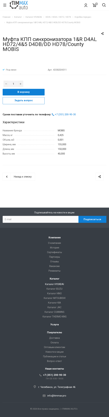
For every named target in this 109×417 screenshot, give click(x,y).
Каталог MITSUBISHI (54, 298)
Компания (55, 237)
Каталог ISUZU (54, 288)
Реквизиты (54, 270)
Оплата (55, 342)
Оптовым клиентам (54, 347)
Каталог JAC (54, 307)
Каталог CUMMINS (54, 312)
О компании (54, 243)
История (54, 247)
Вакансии (54, 266)
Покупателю (54, 332)
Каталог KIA (54, 302)
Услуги (54, 324)
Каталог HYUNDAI (54, 284)
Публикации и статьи (54, 356)
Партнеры (54, 257)
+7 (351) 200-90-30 (65, 114)
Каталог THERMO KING (55, 316)
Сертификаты (54, 252)
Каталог (54, 278)
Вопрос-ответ (54, 361)
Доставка (54, 338)
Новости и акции (55, 352)
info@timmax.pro (56, 395)
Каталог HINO (54, 293)
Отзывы (54, 261)
